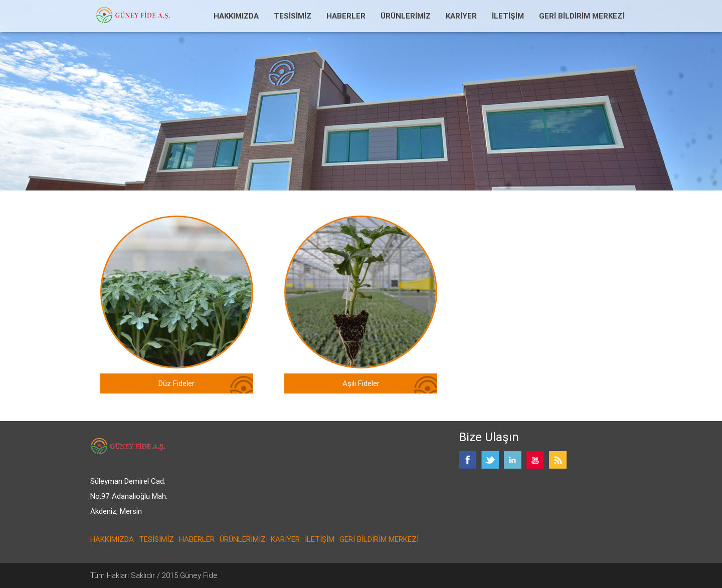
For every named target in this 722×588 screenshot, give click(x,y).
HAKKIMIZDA (236, 16)
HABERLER (346, 16)
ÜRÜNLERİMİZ (406, 16)
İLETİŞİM (508, 16)
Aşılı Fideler (361, 383)
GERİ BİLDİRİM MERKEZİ (581, 16)
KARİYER (461, 16)
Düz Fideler (176, 383)
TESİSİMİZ (292, 16)
